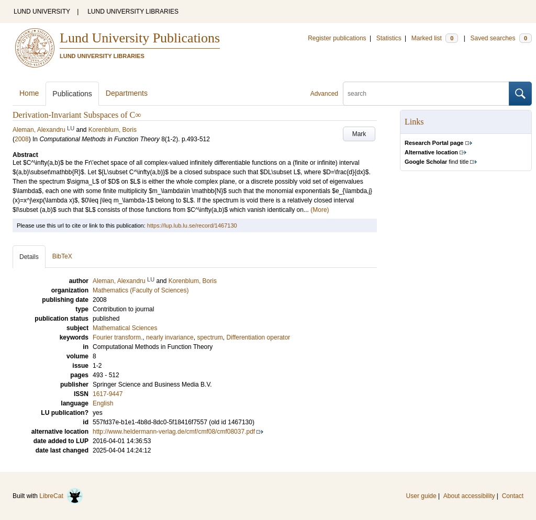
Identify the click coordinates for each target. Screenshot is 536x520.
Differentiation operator (258, 337)
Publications (72, 93)
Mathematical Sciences (125, 328)
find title (436, 162)
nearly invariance (170, 337)
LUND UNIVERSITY (42, 11)
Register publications (337, 38)
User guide (421, 496)
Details (29, 257)
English (103, 403)
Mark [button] (359, 134)
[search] (426, 94)
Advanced (324, 93)
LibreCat (61, 496)
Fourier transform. (117, 337)
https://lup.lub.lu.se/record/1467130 (192, 225)
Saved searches (501, 38)
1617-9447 (107, 394)
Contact (512, 496)
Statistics (388, 38)
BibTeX (62, 256)
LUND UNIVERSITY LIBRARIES (132, 11)
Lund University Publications (140, 38)
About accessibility (469, 496)
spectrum (209, 337)
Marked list (434, 38)
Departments (127, 93)
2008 (22, 139)
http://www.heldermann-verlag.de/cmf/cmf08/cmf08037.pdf (174, 431)
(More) (319, 209)
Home (29, 93)
